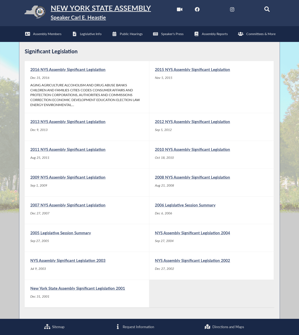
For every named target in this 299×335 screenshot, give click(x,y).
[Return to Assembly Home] (85, 13)
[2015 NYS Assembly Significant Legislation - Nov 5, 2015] (211, 87)
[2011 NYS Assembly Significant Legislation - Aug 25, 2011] (87, 155)
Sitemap (54, 327)
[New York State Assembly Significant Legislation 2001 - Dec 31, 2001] (87, 293)
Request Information (134, 327)
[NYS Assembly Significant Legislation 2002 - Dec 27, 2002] (211, 266)
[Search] (267, 10)
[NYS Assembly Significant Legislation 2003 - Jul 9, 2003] (87, 266)
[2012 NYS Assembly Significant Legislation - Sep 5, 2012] (211, 127)
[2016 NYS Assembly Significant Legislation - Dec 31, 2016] (87, 87)
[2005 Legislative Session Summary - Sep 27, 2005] (87, 238)
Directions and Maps (224, 327)
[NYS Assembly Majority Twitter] (214, 10)
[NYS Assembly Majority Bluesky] (249, 10)
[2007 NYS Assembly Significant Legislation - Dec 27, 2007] (87, 210)
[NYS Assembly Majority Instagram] (232, 10)
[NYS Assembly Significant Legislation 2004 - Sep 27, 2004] (211, 238)
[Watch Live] (179, 10)
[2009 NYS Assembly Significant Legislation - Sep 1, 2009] (87, 182)
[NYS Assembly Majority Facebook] (197, 10)
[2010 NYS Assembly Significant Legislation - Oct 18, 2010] (211, 155)
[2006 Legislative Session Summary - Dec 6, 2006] (211, 210)
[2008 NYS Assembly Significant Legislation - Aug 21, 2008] (211, 182)
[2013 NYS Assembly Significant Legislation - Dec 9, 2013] (87, 127)
